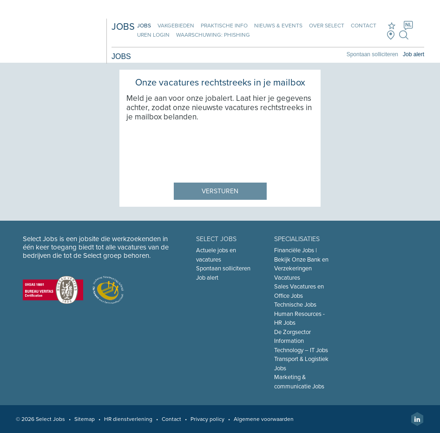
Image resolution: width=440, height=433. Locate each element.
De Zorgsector (292, 332)
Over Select (326, 25)
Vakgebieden (176, 25)
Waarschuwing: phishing (213, 35)
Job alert (413, 54)
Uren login (153, 35)
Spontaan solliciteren (372, 54)
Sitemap (84, 419)
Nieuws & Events (278, 25)
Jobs (144, 25)
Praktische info (224, 25)
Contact (363, 25)
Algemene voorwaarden (264, 419)
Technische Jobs (295, 304)
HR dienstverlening (128, 419)
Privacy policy (207, 419)
